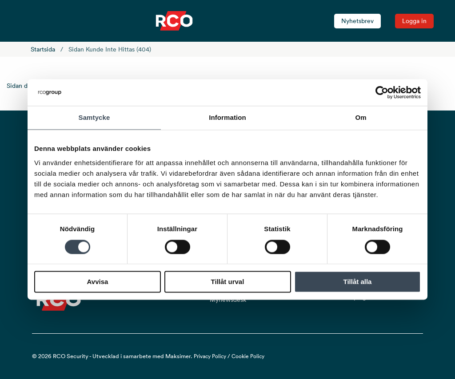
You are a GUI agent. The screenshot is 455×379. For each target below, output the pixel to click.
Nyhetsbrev (357, 21)
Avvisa (97, 282)
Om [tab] (360, 117)
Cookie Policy (247, 356)
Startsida (43, 49)
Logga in (414, 21)
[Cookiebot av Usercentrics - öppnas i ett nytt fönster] (382, 92)
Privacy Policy (210, 356)
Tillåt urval (227, 282)
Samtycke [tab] (94, 117)
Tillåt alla (357, 282)
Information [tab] (227, 117)
